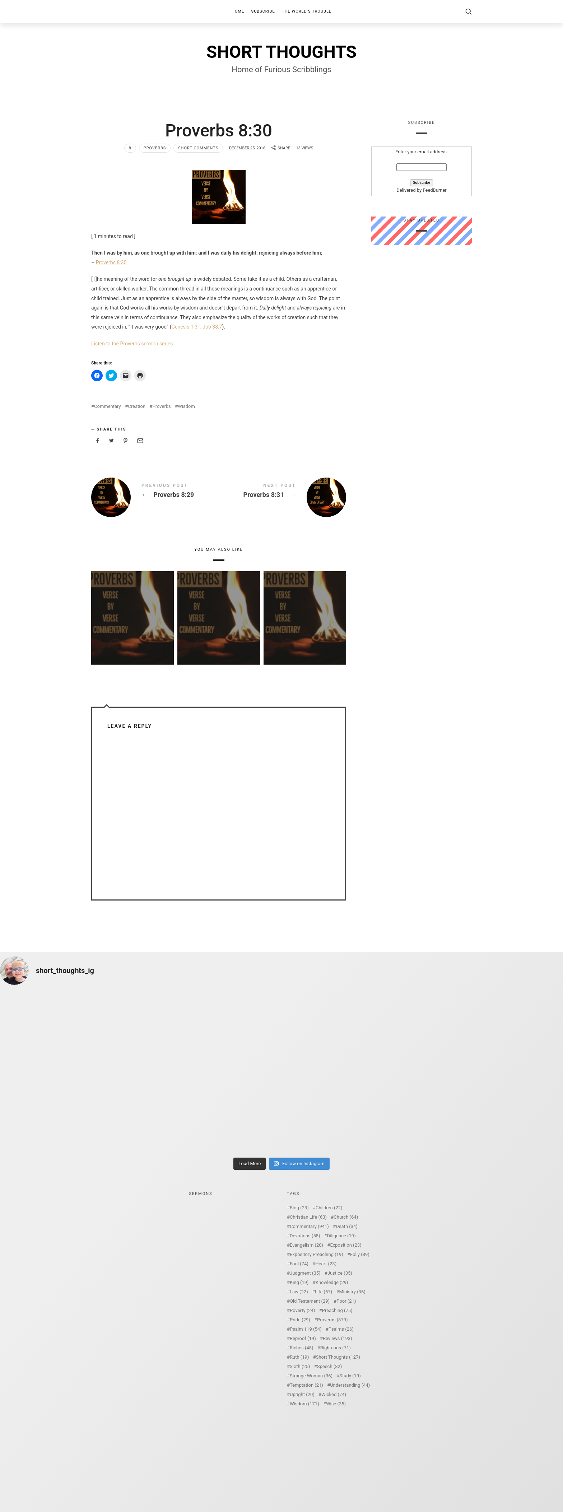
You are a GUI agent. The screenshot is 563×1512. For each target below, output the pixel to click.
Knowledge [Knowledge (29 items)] (332, 1282)
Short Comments (198, 148)
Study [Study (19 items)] (349, 1375)
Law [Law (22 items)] (299, 1291)
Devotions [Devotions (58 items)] (305, 1235)
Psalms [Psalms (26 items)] (341, 1329)
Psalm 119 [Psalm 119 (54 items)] (306, 1329)
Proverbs (155, 148)
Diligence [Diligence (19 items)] (341, 1235)
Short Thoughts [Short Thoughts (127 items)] (338, 1357)
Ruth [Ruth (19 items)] (299, 1357)
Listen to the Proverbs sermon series (132, 343)
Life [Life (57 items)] (323, 1291)
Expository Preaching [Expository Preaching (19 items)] (316, 1254)
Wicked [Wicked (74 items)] (333, 1394)
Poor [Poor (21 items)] (346, 1301)
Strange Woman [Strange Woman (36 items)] (311, 1375)
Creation (136, 406)
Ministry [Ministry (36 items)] (352, 1291)
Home (238, 11)
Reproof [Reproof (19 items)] (303, 1338)
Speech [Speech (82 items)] (329, 1366)
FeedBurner (434, 190)
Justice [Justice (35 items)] (339, 1273)
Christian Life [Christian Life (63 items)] (308, 1217)
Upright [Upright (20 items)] (302, 1394)
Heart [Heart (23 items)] (325, 1263)
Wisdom (186, 406)
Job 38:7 (212, 327)
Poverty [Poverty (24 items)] (302, 1310)
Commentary (107, 406)
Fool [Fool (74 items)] (299, 1263)
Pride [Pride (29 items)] (300, 1319)
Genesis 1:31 (185, 327)
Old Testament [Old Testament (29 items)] (310, 1301)
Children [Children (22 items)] (329, 1207)
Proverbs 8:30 (111, 262)
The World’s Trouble (306, 11)
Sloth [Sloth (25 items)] (300, 1366)
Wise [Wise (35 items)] (336, 1403)
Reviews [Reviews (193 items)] (337, 1338)
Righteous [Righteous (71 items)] (335, 1347)
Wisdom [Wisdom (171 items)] (304, 1403)
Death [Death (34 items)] (347, 1226)
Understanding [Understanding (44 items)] (350, 1385)
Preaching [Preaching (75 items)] (337, 1310)
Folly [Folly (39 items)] (359, 1254)
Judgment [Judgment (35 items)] (305, 1273)
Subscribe (263, 11)
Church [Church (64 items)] (346, 1217)
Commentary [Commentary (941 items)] (309, 1226)
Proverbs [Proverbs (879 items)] (332, 1319)
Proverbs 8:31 (282, 497)
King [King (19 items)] (299, 1282)
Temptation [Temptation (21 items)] (306, 1385)
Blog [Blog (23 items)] (299, 1207)
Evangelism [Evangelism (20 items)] (306, 1245)
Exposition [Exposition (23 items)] (345, 1245)
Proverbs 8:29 (155, 497)
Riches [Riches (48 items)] (301, 1347)
